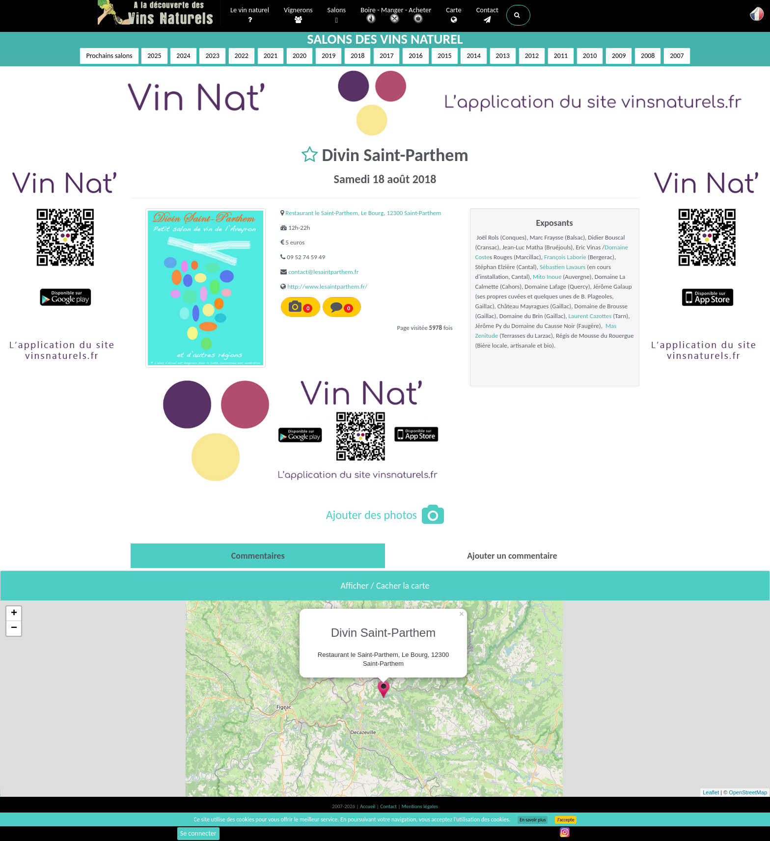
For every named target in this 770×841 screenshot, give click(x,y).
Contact (487, 15)
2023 (212, 56)
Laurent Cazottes (590, 316)
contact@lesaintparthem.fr (323, 271)
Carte (453, 15)
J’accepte (565, 820)
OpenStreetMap (748, 792)
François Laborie (565, 257)
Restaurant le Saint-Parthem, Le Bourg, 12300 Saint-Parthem (363, 213)
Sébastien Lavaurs (563, 267)
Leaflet (711, 792)
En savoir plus (533, 820)
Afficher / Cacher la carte (385, 585)
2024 (183, 56)
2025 (154, 56)
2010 (590, 56)
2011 (561, 56)
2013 (503, 56)
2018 (357, 56)
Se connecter (198, 833)
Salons (337, 15)
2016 (415, 56)
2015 (444, 56)
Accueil (368, 806)
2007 (677, 56)
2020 (299, 56)
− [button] (14, 628)
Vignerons (298, 15)
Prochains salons (109, 56)
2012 (532, 56)
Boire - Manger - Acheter (395, 16)
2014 (473, 56)
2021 (270, 56)
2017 (386, 56)
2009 (619, 56)
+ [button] (14, 613)
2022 (241, 56)
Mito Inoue (547, 276)
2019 (328, 56)
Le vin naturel (249, 15)
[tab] (258, 555)
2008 (648, 56)
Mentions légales (420, 806)
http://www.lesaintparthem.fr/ (327, 286)
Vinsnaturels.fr (159, 13)
